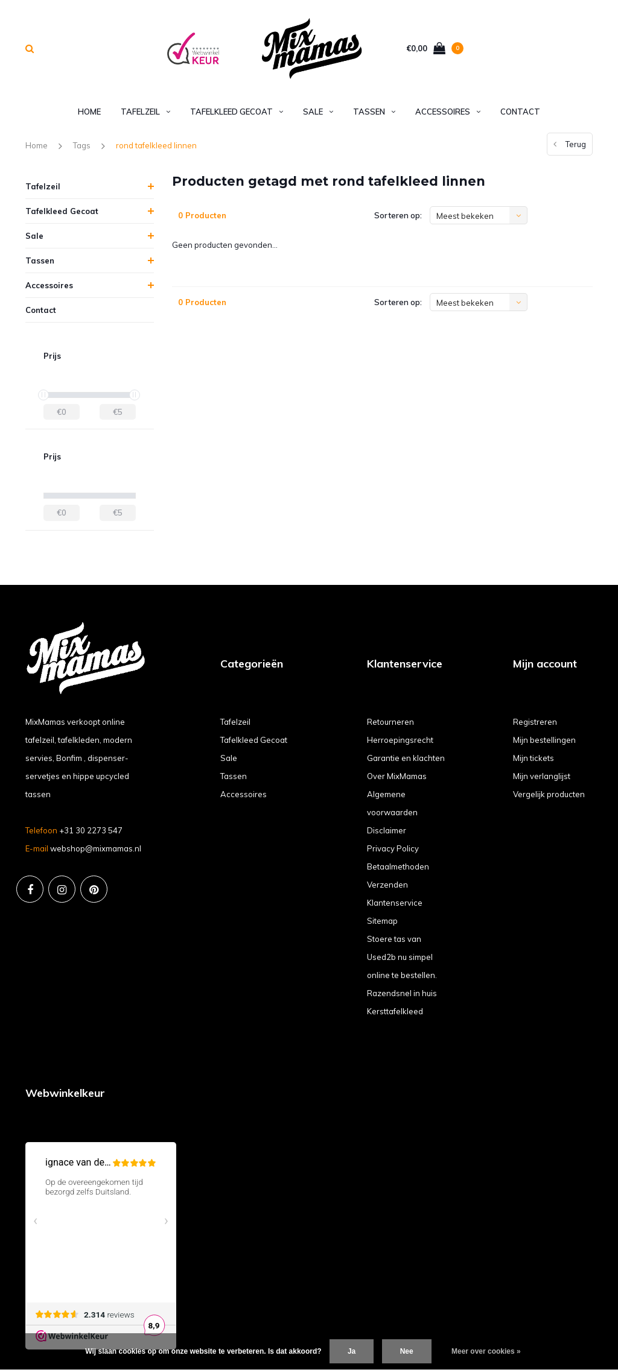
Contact (520, 111)
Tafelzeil (145, 111)
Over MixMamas (397, 776)
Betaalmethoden (398, 866)
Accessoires (447, 111)
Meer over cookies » (486, 1351)
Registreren (535, 722)
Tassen (374, 111)
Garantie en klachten (406, 758)
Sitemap (382, 921)
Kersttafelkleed (395, 1011)
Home (89, 111)
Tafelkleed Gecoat (236, 111)
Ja (351, 1351)
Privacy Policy (393, 848)
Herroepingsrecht (400, 740)
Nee (406, 1351)
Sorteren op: (398, 215)
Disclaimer (386, 830)
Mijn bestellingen (544, 740)
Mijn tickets (533, 758)
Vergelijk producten (549, 794)
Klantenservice (394, 903)
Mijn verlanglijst (541, 776)
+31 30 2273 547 (91, 830)
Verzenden (387, 884)
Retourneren (390, 722)
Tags (82, 145)
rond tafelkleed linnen (156, 145)
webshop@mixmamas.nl (95, 848)
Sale (318, 111)
